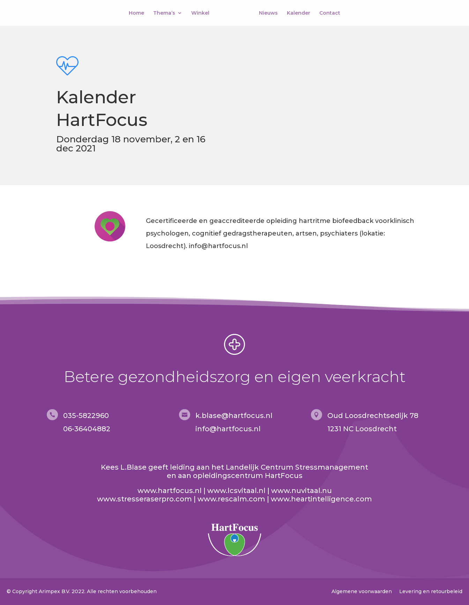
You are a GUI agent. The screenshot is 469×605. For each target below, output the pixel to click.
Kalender (298, 13)
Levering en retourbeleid (430, 591)
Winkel (200, 13)
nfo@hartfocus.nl (229, 429)
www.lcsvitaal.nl (236, 490)
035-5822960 (86, 415)
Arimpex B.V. (54, 591)
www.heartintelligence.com (321, 499)
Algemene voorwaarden (362, 591)
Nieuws (268, 13)
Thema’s (164, 13)
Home (136, 13)
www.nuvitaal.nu (301, 490)
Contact (329, 13)
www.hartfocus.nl (169, 490)
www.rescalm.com (231, 499)
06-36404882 (86, 429)
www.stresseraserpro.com (144, 499)
